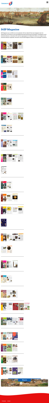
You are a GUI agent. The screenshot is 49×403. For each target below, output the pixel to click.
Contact (8, 401)
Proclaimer (4, 401)
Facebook (24, 383)
